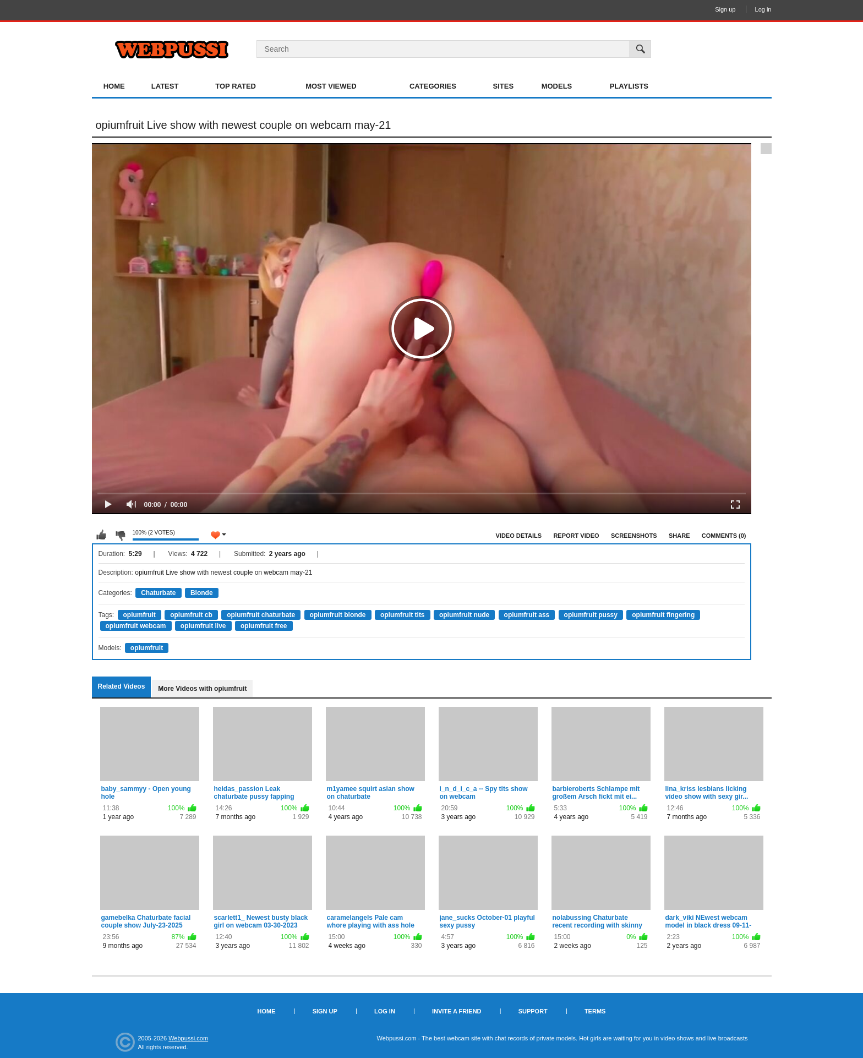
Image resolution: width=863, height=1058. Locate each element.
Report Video (576, 535)
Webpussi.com (188, 1038)
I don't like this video (120, 535)
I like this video (101, 535)
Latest (165, 86)
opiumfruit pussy (591, 615)
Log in (763, 9)
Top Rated (235, 86)
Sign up (725, 9)
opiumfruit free (264, 626)
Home (114, 86)
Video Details (519, 535)
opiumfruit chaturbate (261, 615)
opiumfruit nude (464, 615)
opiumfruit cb (191, 615)
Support (533, 1011)
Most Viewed (330, 86)
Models (557, 86)
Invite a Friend (457, 1011)
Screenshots (634, 535)
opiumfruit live (203, 626)
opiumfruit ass (527, 615)
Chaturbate (158, 593)
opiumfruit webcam (136, 626)
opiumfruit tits (402, 615)
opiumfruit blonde (338, 615)
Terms (595, 1011)
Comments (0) (724, 535)
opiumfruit (139, 615)
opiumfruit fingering (663, 615)
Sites (503, 86)
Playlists (629, 86)
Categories (432, 86)
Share (679, 535)
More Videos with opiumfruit (202, 688)
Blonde (201, 593)
